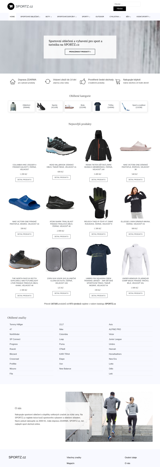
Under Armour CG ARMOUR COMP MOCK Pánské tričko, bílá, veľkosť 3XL (135, 280)
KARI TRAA (127, 343)
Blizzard (88, 343)
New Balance (16, 357)
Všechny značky (74, 441)
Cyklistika (114, 17)
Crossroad (52, 348)
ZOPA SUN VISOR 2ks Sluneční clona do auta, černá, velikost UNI (61, 280)
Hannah (51, 343)
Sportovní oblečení (29, 17)
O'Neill (13, 343)
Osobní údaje (131, 441)
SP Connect (53, 334)
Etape (87, 348)
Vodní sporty (142, 17)
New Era (126, 348)
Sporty (85, 17)
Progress (15, 338)
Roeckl (125, 338)
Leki (124, 357)
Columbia (126, 329)
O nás (127, 447)
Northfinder (90, 329)
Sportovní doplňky (66, 17)
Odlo (50, 357)
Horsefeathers (17, 348)
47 (123, 324)
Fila (86, 357)
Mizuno (125, 353)
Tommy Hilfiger (17, 324)
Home (12, 17)
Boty (48, 17)
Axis (87, 324)
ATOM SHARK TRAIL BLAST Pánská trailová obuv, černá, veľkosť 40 (61, 224)
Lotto (87, 353)
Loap (87, 334)
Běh (127, 17)
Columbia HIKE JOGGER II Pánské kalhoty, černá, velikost (24, 167)
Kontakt (128, 452)
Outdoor (100, 17)
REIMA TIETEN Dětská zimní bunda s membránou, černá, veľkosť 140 (99, 167)
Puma (50, 338)
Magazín (70, 447)
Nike (13, 329)
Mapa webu (72, 452)
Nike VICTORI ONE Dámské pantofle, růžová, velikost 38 (135, 167)
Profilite (14, 353)
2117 (50, 324)
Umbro (88, 338)
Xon (49, 353)
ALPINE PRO (54, 329)
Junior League (128, 334)
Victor (13, 334)
